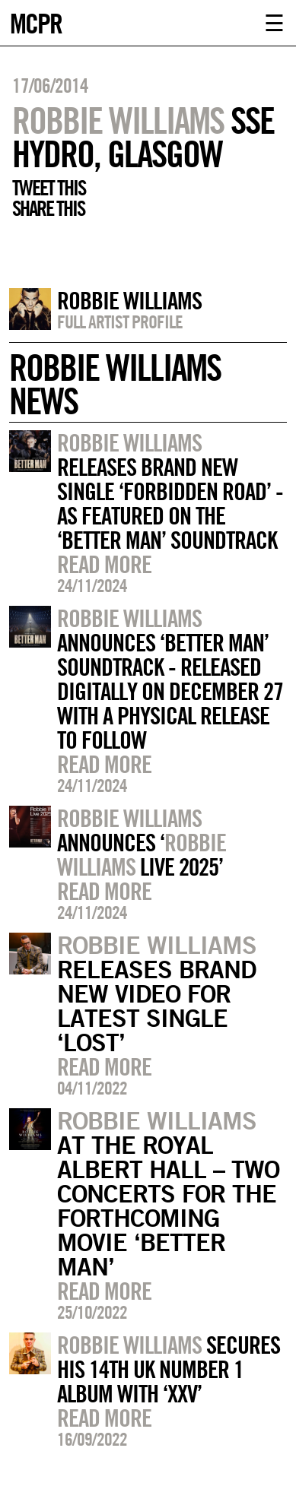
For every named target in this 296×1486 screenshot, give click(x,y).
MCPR (36, 21)
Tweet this (48, 188)
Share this (48, 208)
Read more (104, 564)
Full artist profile (120, 321)
